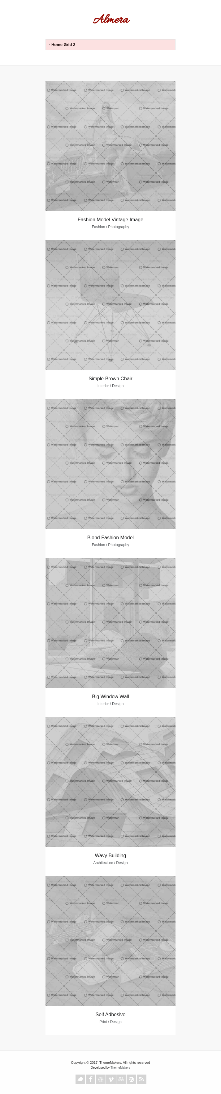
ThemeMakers (120, 1067)
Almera (110, 20)
